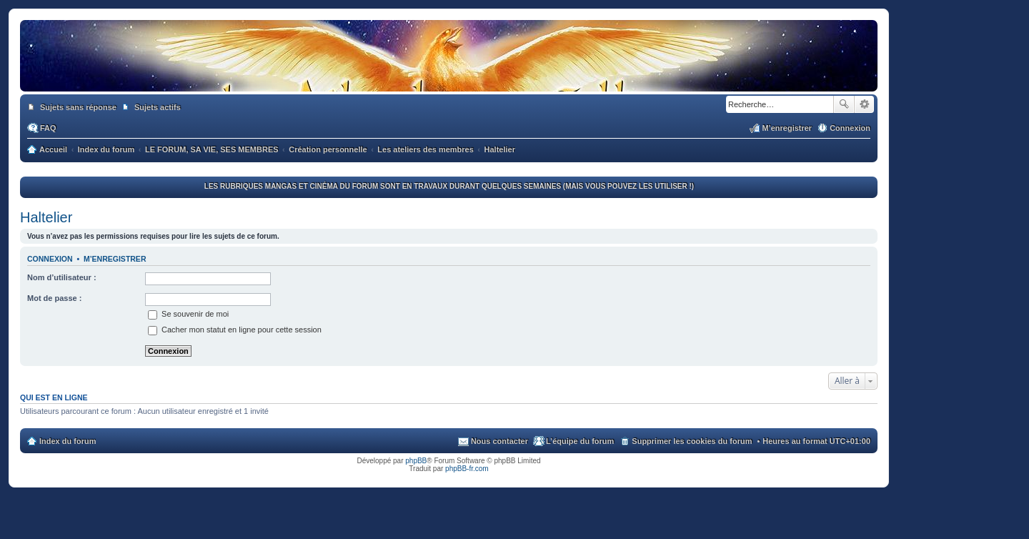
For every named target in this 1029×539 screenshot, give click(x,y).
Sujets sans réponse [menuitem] (78, 107)
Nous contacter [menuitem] (499, 441)
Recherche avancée (864, 104)
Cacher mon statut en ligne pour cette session (235, 329)
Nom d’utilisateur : (61, 277)
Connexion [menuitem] (850, 128)
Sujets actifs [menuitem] (157, 107)
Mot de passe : (54, 298)
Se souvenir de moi (188, 314)
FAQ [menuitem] (48, 128)
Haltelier (46, 217)
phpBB (416, 461)
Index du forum (67, 441)
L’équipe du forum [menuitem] (580, 441)
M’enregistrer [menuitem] (787, 128)
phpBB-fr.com (467, 469)
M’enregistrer (115, 258)
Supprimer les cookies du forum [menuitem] (692, 441)
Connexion (50, 258)
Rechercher (844, 104)
